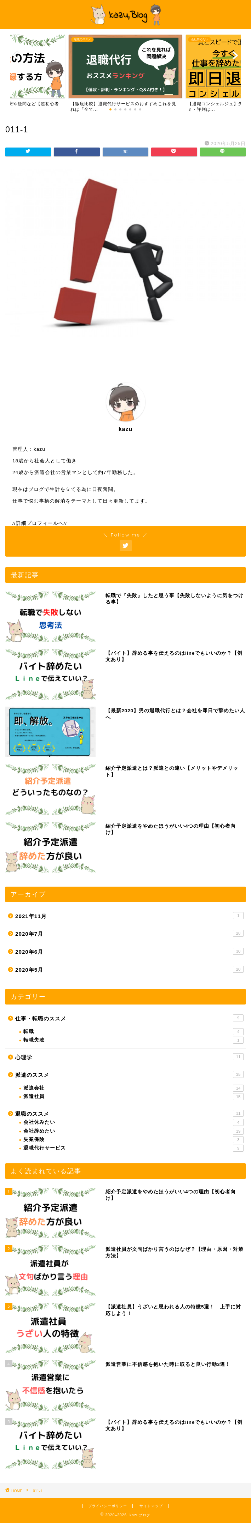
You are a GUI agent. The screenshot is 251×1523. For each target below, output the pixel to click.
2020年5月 (129, 969)
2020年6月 (129, 951)
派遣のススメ (129, 1074)
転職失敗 (133, 1040)
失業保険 (133, 1139)
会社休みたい (133, 1122)
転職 (133, 1031)
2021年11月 (129, 915)
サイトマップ (151, 1506)
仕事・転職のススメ (129, 1017)
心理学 (129, 1056)
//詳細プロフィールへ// (39, 523)
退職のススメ (129, 1113)
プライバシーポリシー (107, 1506)
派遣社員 (133, 1096)
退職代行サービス (133, 1148)
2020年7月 (129, 933)
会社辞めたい (133, 1131)
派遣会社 (133, 1088)
